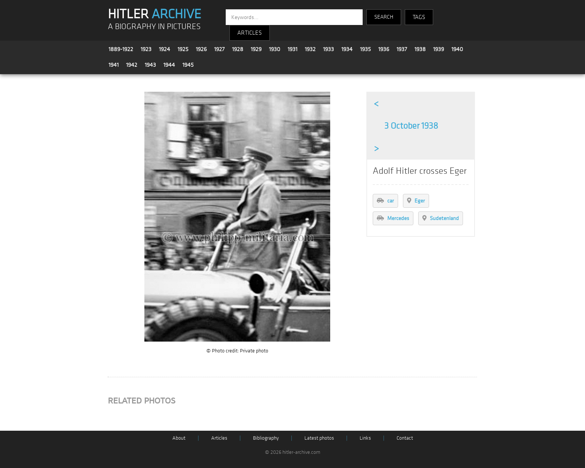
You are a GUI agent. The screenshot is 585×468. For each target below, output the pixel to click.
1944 (169, 65)
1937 (402, 49)
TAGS (419, 17)
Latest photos (319, 438)
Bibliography (266, 438)
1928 (237, 49)
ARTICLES (249, 33)
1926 (201, 49)
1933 (328, 49)
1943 (150, 65)
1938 (420, 49)
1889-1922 (121, 49)
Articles (219, 438)
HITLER (154, 14)
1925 (183, 49)
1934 (347, 49)
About (178, 438)
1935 (365, 49)
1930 (274, 49)
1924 (164, 49)
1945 (188, 65)
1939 (438, 49)
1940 (457, 49)
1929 (256, 49)
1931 (292, 49)
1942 (131, 65)
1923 (146, 49)
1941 (114, 65)
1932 (310, 49)
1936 (383, 49)
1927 (219, 49)
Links (365, 438)
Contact (405, 438)
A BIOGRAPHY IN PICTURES (154, 27)
